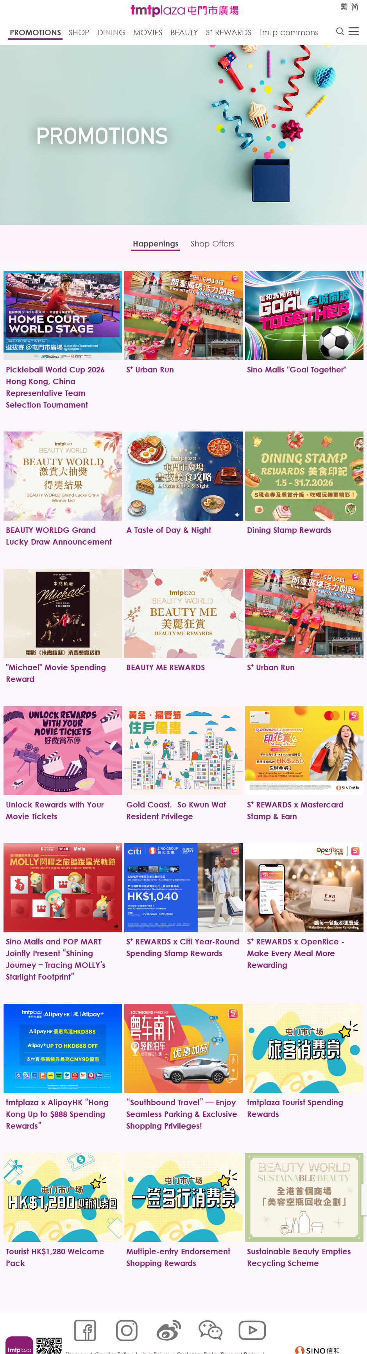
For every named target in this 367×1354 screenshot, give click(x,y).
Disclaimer (80, 1341)
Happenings (152, 245)
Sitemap (78, 1329)
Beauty (184, 33)
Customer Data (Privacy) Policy (219, 1329)
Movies (148, 33)
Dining (111, 33)
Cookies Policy (115, 1329)
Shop (79, 33)
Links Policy (156, 1329)
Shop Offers (216, 245)
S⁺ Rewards (229, 33)
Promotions (35, 33)
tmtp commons (289, 33)
